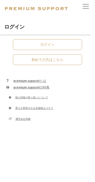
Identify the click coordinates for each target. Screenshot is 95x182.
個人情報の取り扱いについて (28, 97)
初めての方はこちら (47, 60)
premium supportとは (25, 81)
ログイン (47, 44)
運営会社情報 (19, 119)
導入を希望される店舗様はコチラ (31, 108)
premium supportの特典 (26, 87)
